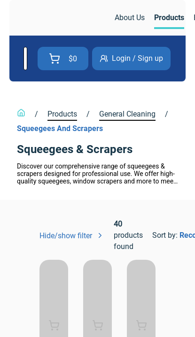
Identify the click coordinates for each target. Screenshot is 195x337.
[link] (63, 18)
